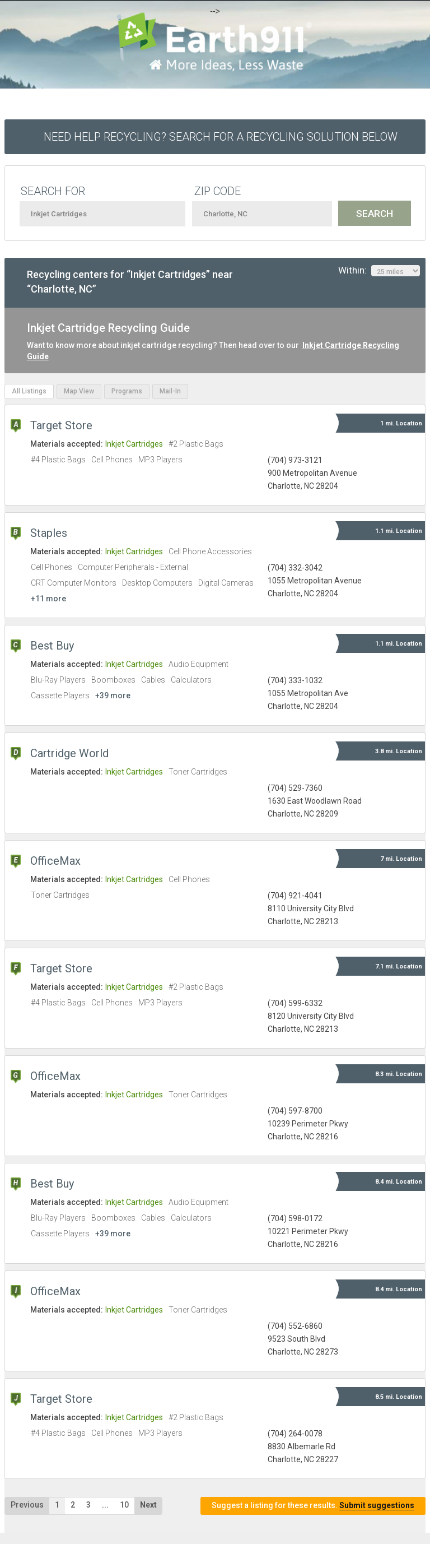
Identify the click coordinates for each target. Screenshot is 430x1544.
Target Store (61, 425)
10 (124, 1504)
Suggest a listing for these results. (313, 1505)
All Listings (29, 391)
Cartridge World (69, 753)
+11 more (48, 598)
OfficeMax (55, 861)
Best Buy (52, 645)
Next (148, 1504)
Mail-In (170, 391)
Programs (126, 391)
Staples (48, 533)
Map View (79, 391)
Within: (379, 271)
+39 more (112, 695)
